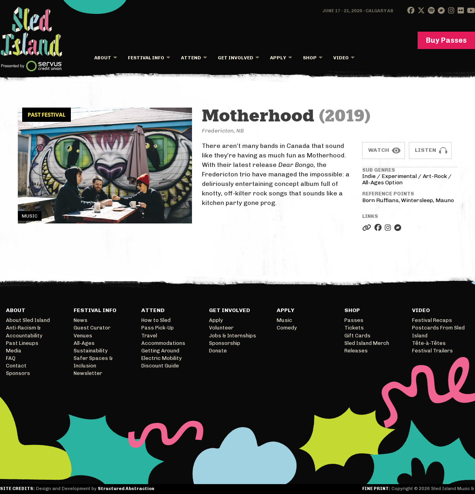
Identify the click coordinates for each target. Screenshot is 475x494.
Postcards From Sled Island (438, 331)
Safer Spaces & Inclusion (93, 362)
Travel (149, 336)
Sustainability (91, 351)
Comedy (287, 328)
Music (284, 320)
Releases (356, 351)
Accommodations (163, 343)
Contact (16, 366)
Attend (191, 58)
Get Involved (235, 58)
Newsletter (88, 373)
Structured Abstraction (126, 488)
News (80, 320)
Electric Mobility (161, 358)
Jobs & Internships (232, 336)
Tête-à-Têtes (429, 343)
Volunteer (221, 328)
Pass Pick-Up (157, 328)
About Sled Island (28, 320)
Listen (425, 150)
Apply (278, 58)
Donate (218, 351)
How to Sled (156, 320)
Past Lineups (22, 343)
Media (13, 351)
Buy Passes (446, 40)
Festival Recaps (432, 320)
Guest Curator (92, 328)
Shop (310, 58)
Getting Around (160, 351)
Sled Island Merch (366, 343)
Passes (353, 320)
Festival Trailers (432, 351)
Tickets (354, 328)
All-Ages (84, 343)
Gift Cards (357, 336)
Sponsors (18, 373)
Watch (378, 150)
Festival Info (146, 58)
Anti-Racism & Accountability (24, 331)
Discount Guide (160, 366)
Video (341, 58)
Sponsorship (224, 343)
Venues (83, 336)
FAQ (10, 358)
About (102, 58)
